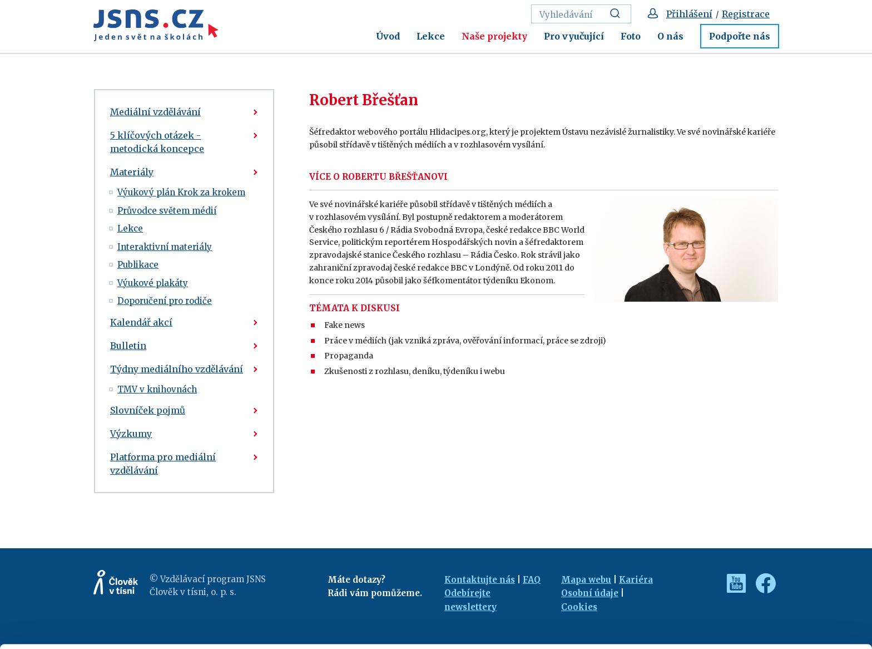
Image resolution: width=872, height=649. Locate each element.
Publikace (137, 264)
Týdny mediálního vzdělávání (176, 369)
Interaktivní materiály (164, 247)
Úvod (388, 36)
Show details (171, 635)
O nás (670, 36)
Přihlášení (689, 13)
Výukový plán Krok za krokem (181, 192)
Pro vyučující (574, 36)
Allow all (779, 568)
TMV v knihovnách (157, 389)
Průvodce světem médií (166, 210)
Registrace (746, 13)
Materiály (131, 172)
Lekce (431, 36)
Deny (779, 616)
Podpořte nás (739, 36)
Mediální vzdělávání (155, 111)
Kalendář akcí (141, 322)
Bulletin (128, 345)
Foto (631, 36)
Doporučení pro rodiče (164, 301)
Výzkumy (131, 433)
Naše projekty (494, 36)
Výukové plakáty (152, 283)
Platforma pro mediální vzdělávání (163, 463)
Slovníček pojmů (147, 410)
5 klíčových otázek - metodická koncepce (157, 142)
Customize (779, 592)
